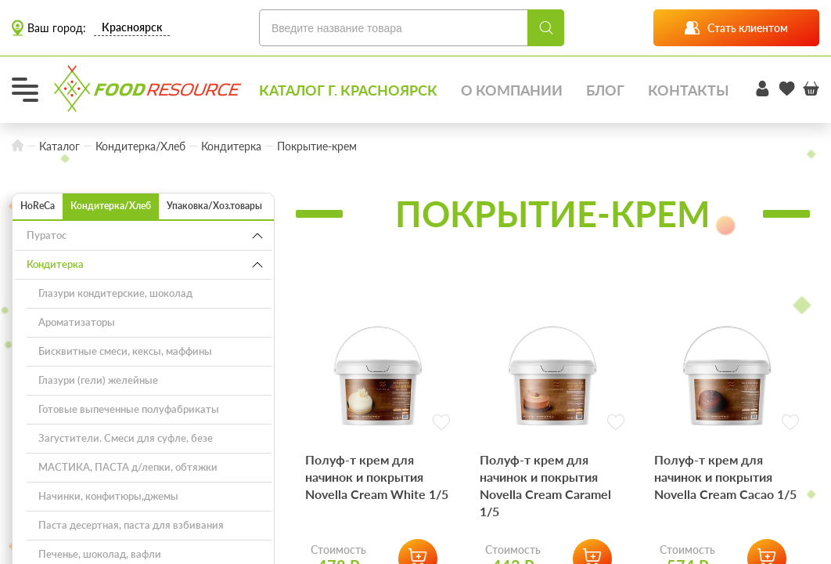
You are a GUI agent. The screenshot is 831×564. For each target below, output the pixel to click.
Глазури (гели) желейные (98, 380)
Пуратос (47, 235)
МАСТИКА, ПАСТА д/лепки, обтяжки (128, 467)
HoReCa (37, 206)
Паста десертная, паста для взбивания (131, 525)
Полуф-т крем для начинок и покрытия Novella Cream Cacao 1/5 (725, 476)
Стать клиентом (736, 27)
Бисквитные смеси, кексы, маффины (125, 351)
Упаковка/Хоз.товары (214, 206)
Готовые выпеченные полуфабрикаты (128, 409)
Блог (605, 90)
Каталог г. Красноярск (348, 90)
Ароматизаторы (76, 322)
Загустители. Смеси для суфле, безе (125, 438)
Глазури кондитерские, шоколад (115, 293)
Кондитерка (55, 264)
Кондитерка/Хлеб (110, 206)
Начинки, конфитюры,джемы (108, 496)
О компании (512, 90)
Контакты (688, 90)
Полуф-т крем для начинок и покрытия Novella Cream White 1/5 (376, 476)
